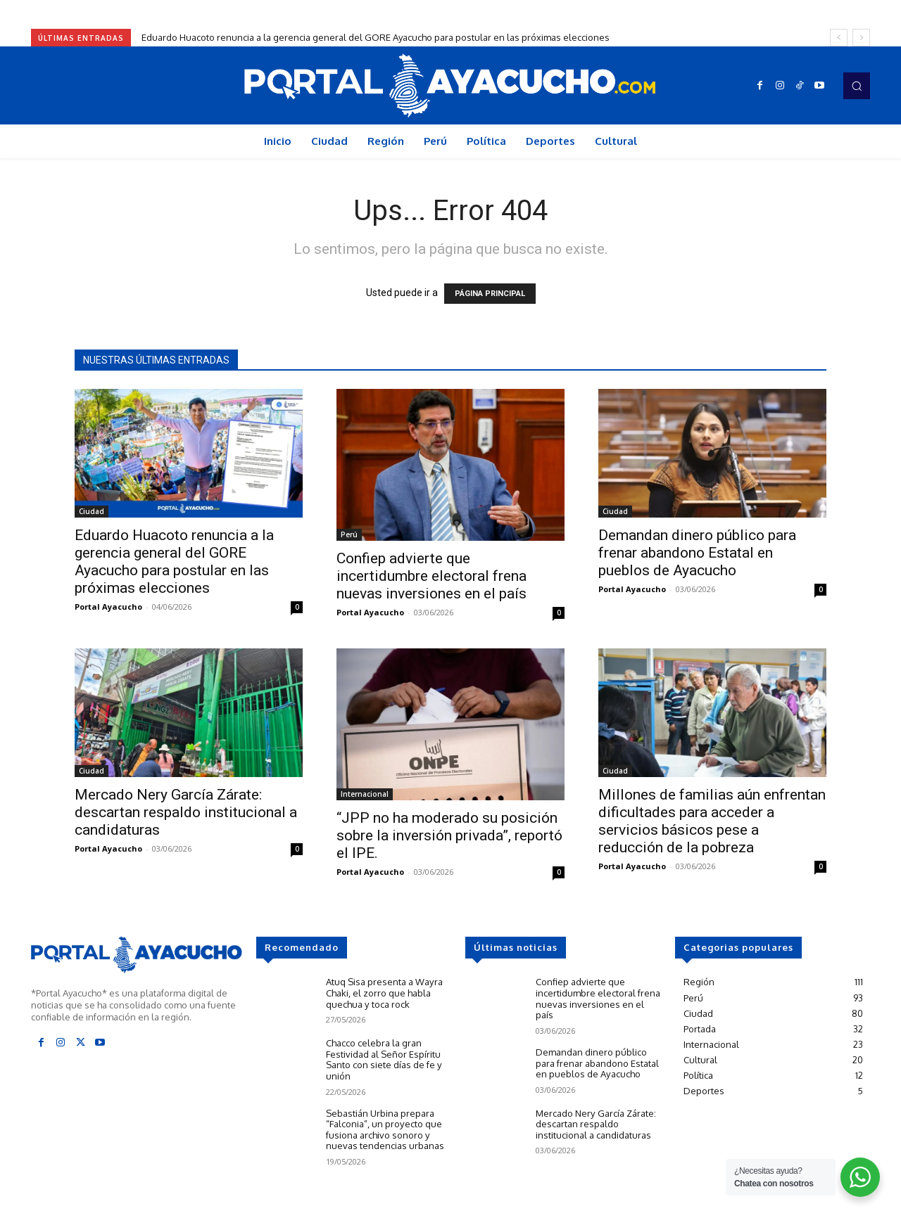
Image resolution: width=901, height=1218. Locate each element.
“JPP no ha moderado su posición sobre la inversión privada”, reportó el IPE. (449, 835)
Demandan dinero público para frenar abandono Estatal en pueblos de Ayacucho (697, 553)
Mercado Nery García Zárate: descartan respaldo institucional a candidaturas (186, 812)
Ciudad (91, 511)
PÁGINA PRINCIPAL (490, 293)
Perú (349, 534)
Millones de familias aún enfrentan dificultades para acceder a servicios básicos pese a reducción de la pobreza (712, 821)
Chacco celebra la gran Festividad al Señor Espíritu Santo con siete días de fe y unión (383, 1059)
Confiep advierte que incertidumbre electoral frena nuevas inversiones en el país (431, 576)
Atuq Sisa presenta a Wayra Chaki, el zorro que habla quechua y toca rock (384, 992)
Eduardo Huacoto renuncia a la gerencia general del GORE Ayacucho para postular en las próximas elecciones (375, 37)
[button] (856, 85)
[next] (861, 37)
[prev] (839, 37)
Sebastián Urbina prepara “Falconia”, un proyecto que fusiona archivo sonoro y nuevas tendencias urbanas (385, 1129)
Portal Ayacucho (108, 606)
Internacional (365, 794)
